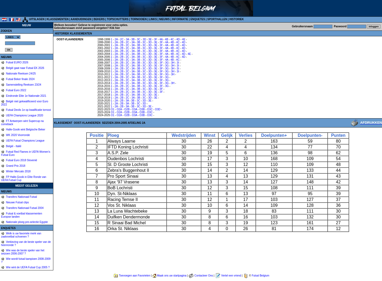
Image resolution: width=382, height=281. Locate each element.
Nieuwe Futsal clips (17, 202)
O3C (150, 109)
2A (116, 39)
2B (121, 42)
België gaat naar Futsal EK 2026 (24, 68)
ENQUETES (197, 19)
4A (161, 39)
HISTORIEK (236, 19)
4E (183, 39)
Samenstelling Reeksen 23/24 (23, 84)
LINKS (153, 19)
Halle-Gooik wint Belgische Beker (25, 129)
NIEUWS (164, 19)
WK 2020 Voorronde (17, 135)
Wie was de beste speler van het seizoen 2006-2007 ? (22, 252)
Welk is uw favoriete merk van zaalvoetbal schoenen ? (21, 235)
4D (178, 39)
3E (150, 39)
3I (178, 62)
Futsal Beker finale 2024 (20, 79)
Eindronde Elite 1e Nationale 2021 (25, 95)
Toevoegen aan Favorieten (134, 275)
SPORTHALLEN (217, 19)
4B (166, 39)
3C (138, 39)
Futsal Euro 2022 (15, 90)
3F (155, 39)
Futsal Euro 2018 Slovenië (21, 160)
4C (172, 39)
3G (166, 62)
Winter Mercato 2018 (18, 171)
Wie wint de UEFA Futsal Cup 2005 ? (27, 267)
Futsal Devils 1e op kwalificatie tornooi (28, 109)
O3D (157, 109)
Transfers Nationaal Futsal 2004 (24, 208)
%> (12, 37)
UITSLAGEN (37, 19)
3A (127, 39)
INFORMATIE (180, 19)
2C (122, 39)
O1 (112, 109)
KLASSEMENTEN (58, 19)
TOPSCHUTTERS (118, 19)
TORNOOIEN (139, 19)
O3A (134, 109)
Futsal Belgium (260, 275)
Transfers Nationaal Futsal (21, 196)
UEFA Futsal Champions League (25, 140)
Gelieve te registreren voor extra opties (102, 25)
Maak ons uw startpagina (171, 275)
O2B (126, 109)
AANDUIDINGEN (81, 19)
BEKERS (99, 19)
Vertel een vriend (231, 275)
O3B (142, 109)
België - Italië (13, 146)
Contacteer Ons (203, 275)
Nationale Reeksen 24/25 (20, 73)
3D (144, 39)
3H (173, 62)
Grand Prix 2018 (15, 165)
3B (132, 39)
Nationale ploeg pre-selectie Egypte (26, 222)
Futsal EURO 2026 (16, 62)
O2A (119, 109)
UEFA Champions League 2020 (24, 115)
